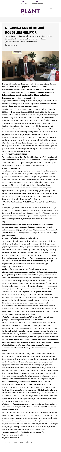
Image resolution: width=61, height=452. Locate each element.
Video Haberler (37, 3)
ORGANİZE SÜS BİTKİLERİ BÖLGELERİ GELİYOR (18, 442)
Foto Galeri (23, 3)
